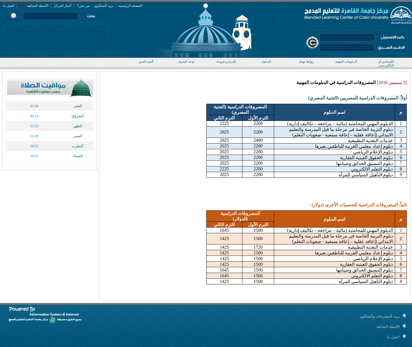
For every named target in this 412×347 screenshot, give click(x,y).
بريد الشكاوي (103, 6)
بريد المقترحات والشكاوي (380, 316)
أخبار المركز (62, 6)
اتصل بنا (8, 6)
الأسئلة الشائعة (37, 6)
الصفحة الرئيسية (130, 6)
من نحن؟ (83, 6)
